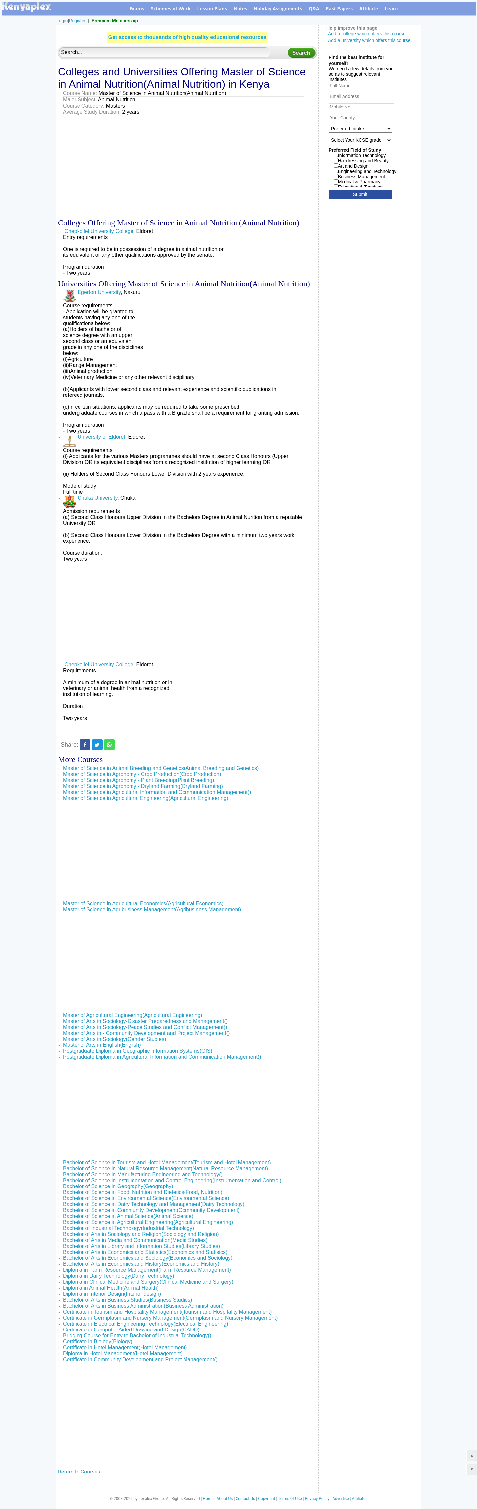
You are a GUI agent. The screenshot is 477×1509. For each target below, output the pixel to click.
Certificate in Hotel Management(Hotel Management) (125, 1347)
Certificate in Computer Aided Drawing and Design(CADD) (131, 1329)
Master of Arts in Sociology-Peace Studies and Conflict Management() (145, 1027)
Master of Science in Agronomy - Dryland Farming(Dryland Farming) (143, 786)
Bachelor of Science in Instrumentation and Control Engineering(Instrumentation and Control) (172, 1180)
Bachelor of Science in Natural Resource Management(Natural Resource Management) (165, 1168)
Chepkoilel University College (98, 231)
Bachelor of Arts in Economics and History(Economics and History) (141, 1264)
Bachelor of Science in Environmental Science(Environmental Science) (146, 1198)
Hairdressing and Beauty (361, 160)
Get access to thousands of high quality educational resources (187, 37)
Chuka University (90, 498)
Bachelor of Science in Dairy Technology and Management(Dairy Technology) (153, 1204)
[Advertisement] (187, 165)
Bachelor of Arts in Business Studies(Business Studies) (127, 1300)
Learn (391, 8)
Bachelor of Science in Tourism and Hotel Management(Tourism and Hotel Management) (167, 1162)
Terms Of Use (290, 1498)
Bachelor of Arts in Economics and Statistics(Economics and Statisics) (145, 1252)
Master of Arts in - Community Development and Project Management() (146, 1033)
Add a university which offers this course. (370, 40)
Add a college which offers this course (367, 33)
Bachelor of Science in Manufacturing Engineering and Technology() (143, 1174)
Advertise (340, 1498)
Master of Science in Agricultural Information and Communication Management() (157, 792)
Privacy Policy (317, 1498)
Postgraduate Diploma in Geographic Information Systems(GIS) (137, 1051)
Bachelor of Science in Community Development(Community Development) (151, 1210)
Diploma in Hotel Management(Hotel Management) (123, 1353)
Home (208, 1498)
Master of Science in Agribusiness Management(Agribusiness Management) (152, 909)
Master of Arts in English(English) (102, 1045)
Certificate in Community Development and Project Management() (140, 1359)
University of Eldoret (94, 437)
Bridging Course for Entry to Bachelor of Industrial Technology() (137, 1335)
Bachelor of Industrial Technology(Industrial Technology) (128, 1228)
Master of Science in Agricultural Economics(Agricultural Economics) (143, 903)
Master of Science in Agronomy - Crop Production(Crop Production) (142, 774)
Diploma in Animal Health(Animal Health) (111, 1288)
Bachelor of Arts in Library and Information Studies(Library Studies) (141, 1246)
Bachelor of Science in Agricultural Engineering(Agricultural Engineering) (148, 1222)
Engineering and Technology (365, 171)
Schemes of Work (171, 8)
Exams (137, 8)
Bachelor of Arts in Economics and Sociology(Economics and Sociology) (147, 1258)
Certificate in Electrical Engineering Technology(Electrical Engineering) (145, 1324)
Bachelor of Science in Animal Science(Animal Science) (128, 1216)
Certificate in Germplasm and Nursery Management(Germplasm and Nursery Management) (170, 1318)
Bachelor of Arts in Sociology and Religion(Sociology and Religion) (141, 1234)
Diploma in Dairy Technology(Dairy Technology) (118, 1276)
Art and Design (351, 166)
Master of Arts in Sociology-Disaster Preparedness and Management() (145, 1021)
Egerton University (92, 292)
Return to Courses (79, 1472)
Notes (240, 8)
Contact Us (245, 1498)
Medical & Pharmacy (357, 181)
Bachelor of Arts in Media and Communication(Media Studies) (135, 1240)
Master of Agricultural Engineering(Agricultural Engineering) (132, 1015)
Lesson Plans (212, 8)
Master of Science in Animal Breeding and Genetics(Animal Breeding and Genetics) (161, 768)
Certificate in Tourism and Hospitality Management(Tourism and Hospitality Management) (167, 1312)
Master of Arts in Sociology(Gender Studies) (114, 1039)
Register (77, 20)
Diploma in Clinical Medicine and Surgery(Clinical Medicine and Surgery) (148, 1282)
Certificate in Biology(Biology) (97, 1341)
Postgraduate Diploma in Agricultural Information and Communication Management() (162, 1057)
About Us (225, 1498)
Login (62, 20)
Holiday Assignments (278, 8)
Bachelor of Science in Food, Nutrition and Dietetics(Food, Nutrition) (142, 1192)
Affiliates (360, 1498)
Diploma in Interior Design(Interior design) (112, 1294)
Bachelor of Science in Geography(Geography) (118, 1186)
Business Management (359, 176)
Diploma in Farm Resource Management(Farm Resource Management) (147, 1270)
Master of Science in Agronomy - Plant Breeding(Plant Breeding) (138, 780)
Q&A (314, 8)
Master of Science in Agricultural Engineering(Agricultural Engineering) (145, 798)
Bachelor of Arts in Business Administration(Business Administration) (143, 1306)
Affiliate (368, 8)
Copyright (266, 1498)
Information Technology (360, 155)
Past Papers (339, 8)
